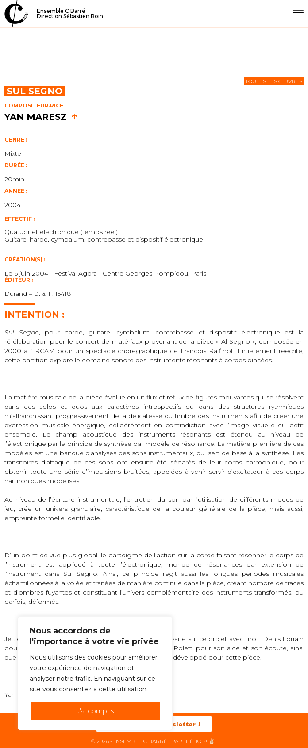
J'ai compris (95, 711)
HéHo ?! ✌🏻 (200, 741)
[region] (95, 673)
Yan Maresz (41, 116)
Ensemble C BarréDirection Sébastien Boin (70, 13)
